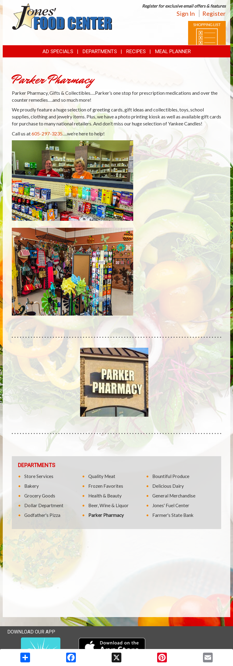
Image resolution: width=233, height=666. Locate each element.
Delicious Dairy (168, 486)
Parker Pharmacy (106, 515)
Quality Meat (101, 476)
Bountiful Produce (170, 476)
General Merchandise (173, 495)
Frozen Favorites (105, 486)
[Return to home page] (62, 16)
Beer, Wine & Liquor (108, 505)
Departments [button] (100, 51)
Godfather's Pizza (42, 515)
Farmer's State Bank (173, 515)
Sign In (186, 13)
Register (214, 13)
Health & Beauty (105, 495)
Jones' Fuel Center (170, 505)
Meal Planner (173, 51)
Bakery (31, 486)
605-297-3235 (47, 133)
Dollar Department (43, 505)
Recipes (136, 51)
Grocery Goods (39, 495)
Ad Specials (57, 51)
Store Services (38, 476)
